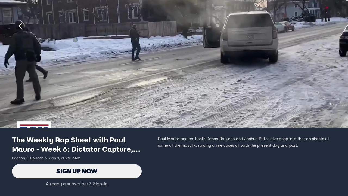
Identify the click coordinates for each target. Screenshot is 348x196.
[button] (22, 26)
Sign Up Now (76, 171)
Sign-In (100, 183)
